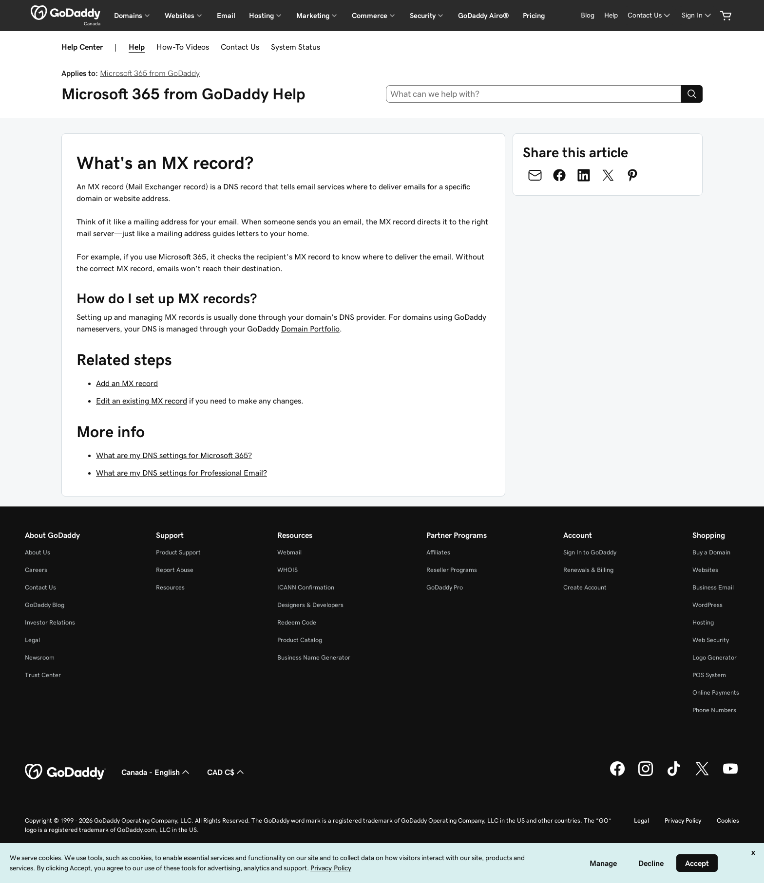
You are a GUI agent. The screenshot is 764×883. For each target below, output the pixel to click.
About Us (37, 552)
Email (226, 15)
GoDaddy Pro (444, 587)
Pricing (534, 15)
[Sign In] (697, 15)
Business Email (713, 587)
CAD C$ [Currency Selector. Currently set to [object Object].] (226, 772)
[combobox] (533, 94)
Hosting (703, 622)
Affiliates (438, 552)
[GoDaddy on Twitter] (702, 774)
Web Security (710, 640)
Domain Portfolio (310, 328)
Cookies (728, 820)
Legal (32, 640)
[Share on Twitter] (608, 175)
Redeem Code (296, 622)
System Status (295, 47)
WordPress (707, 605)
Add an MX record (127, 383)
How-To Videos (182, 47)
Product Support (178, 552)
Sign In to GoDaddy (589, 552)
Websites (705, 570)
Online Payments (715, 692)
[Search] (692, 94)
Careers (36, 570)
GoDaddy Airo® (483, 15)
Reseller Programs (451, 570)
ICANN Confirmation (305, 587)
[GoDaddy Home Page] (65, 772)
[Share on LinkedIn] (584, 175)
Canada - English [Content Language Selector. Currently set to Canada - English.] (156, 772)
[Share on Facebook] (559, 175)
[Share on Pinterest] (632, 175)
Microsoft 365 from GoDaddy (150, 73)
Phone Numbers (714, 710)
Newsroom (40, 657)
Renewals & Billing (588, 570)
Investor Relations (50, 622)
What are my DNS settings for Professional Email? (181, 473)
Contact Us (240, 47)
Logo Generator (714, 657)
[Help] (611, 15)
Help (137, 47)
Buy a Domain (711, 552)
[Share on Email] (535, 175)
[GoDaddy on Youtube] (730, 774)
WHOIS (287, 570)
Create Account (585, 587)
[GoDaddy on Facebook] (617, 774)
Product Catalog (299, 640)
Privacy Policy (683, 820)
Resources (170, 587)
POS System (709, 675)
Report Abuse (174, 570)
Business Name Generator (313, 657)
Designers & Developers (310, 605)
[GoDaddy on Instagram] (645, 774)
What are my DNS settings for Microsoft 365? (174, 455)
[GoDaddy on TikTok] (674, 774)
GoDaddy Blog (44, 605)
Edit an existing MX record (141, 401)
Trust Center (43, 675)
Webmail (289, 552)
